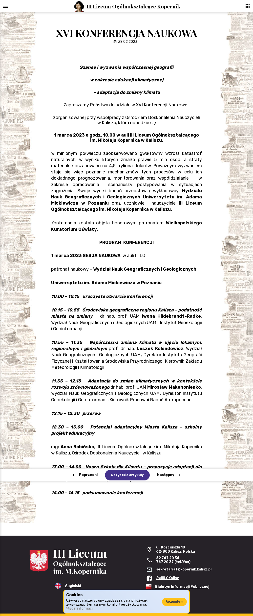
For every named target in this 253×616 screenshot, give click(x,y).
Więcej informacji (79, 608)
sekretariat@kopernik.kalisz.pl (183, 569)
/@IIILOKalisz (167, 578)
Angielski (73, 586)
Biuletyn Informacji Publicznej (182, 587)
